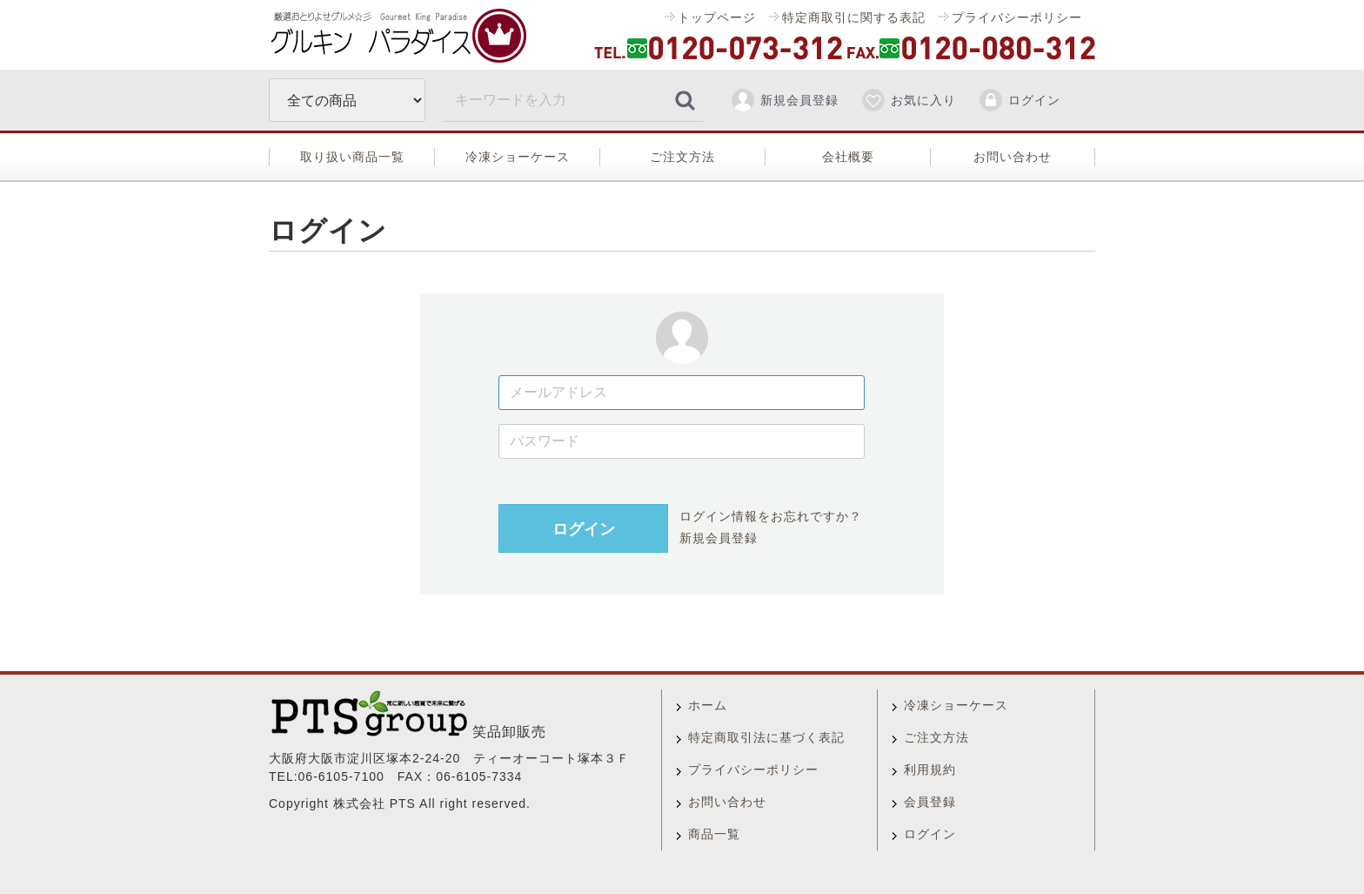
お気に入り (908, 100)
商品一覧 (714, 834)
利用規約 (930, 769)
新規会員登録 (784, 100)
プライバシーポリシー (1017, 17)
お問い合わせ (1012, 157)
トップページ (717, 17)
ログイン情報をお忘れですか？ (770, 516)
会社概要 (848, 157)
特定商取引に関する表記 (854, 17)
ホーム (707, 705)
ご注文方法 (682, 157)
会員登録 (930, 802)
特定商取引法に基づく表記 (766, 737)
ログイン (1019, 100)
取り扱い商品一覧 (352, 157)
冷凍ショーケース (517, 157)
